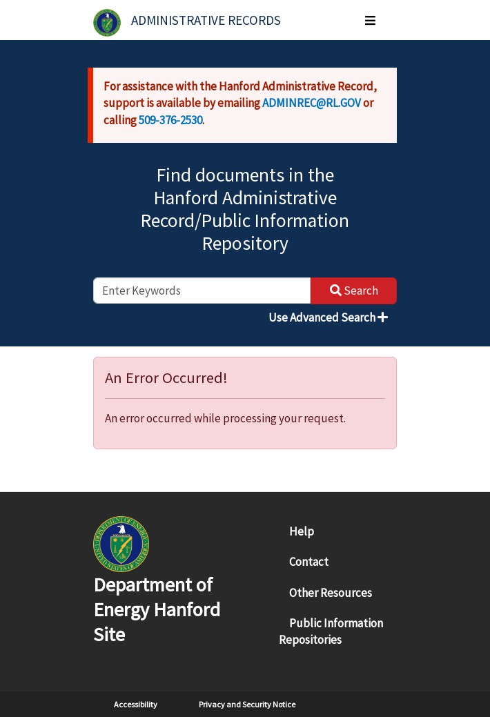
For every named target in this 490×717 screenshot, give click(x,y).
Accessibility (135, 704)
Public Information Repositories (331, 631)
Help (301, 531)
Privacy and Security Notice (247, 704)
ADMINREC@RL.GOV (311, 102)
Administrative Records (206, 20)
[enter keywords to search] (202, 290)
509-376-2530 (170, 120)
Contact (309, 561)
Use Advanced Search (328, 317)
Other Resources (330, 592)
